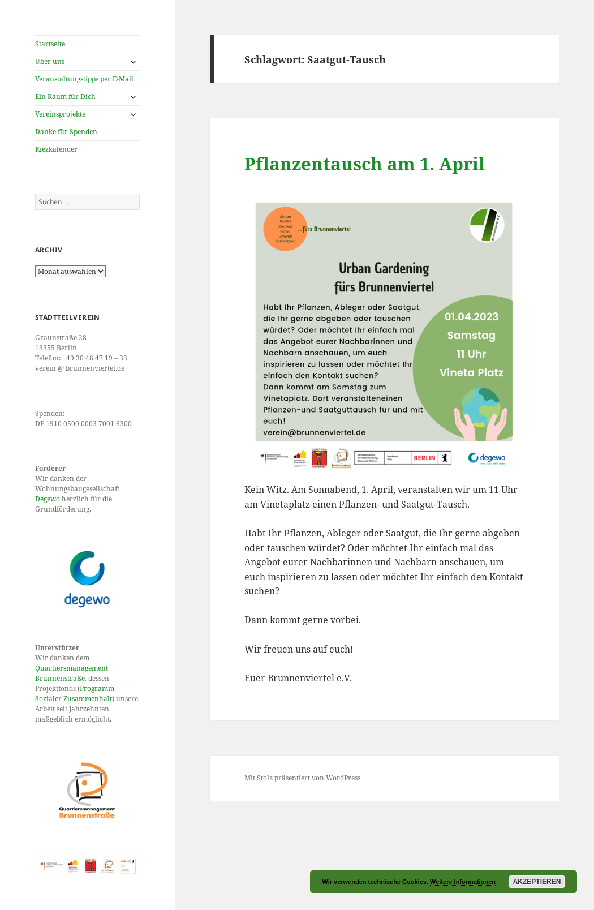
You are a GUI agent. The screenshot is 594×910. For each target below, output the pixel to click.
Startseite (50, 44)
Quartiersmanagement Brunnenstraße (71, 673)
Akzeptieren (537, 882)
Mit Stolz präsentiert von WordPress (302, 778)
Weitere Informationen (463, 881)
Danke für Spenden (66, 131)
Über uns (49, 61)
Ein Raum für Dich (65, 96)
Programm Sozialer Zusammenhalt (74, 693)
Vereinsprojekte (60, 114)
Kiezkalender (56, 149)
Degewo (47, 499)
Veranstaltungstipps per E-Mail (84, 79)
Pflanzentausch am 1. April (364, 163)
